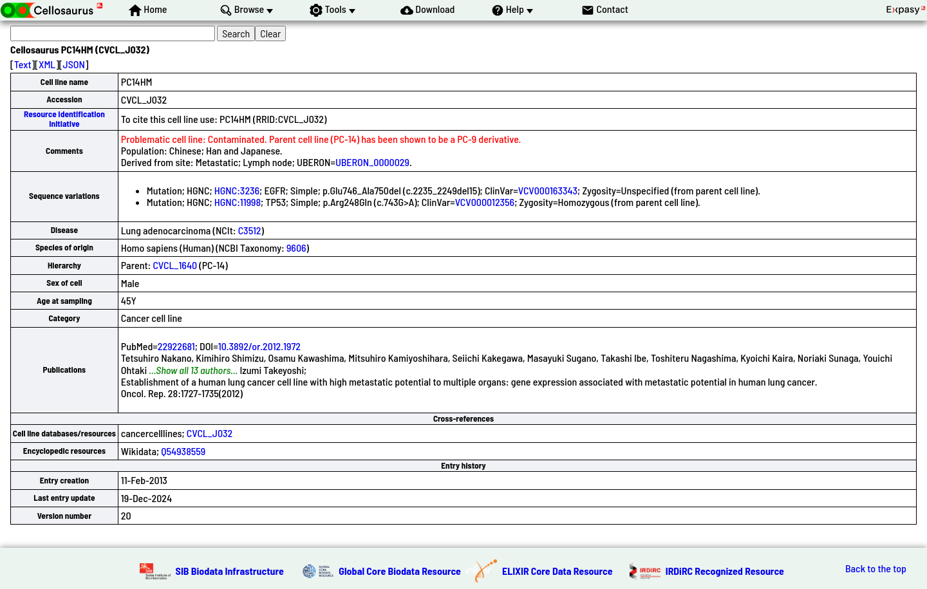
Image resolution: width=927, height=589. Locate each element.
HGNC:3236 (236, 190)
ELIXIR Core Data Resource (557, 571)
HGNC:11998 (237, 202)
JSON (74, 64)
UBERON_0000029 (372, 162)
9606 (296, 247)
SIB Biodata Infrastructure (230, 571)
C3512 (249, 230)
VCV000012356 (484, 202)
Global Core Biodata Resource (400, 571)
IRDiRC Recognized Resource (725, 571)
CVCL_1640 (175, 265)
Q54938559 (183, 451)
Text (23, 64)
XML (47, 64)
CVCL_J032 (209, 433)
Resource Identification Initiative (64, 119)
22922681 (176, 346)
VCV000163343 (547, 190)
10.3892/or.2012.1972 (259, 346)
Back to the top (875, 568)
